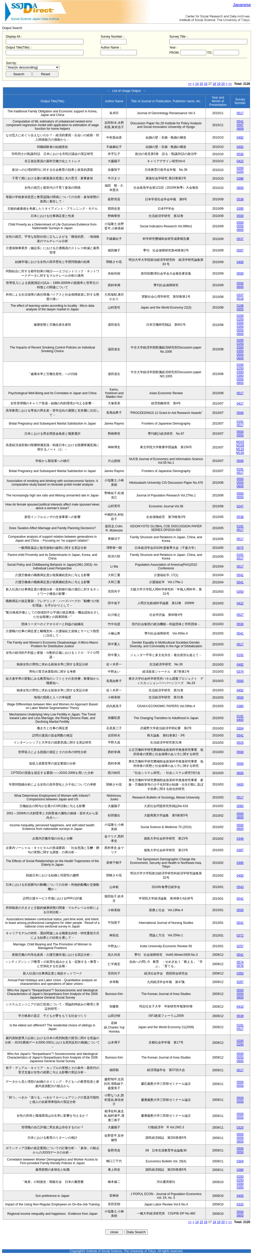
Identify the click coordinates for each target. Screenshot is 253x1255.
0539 (240, 199)
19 (218, 84)
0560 (240, 806)
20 (223, 84)
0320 (240, 1127)
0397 (240, 850)
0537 (240, 239)
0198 (240, 306)
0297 (240, 982)
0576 (240, 966)
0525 (240, 743)
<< (190, 84)
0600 (240, 188)
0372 (240, 935)
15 (201, 84)
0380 (240, 706)
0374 (240, 671)
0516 (240, 299)
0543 (240, 887)
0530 (240, 154)
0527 (240, 615)
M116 (240, 449)
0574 (240, 962)
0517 (240, 113)
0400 (240, 262)
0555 (240, 309)
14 (197, 84)
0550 (240, 226)
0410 (240, 1006)
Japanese (242, 5)
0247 (240, 506)
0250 (240, 172)
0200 (240, 168)
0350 (240, 327)
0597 (240, 125)
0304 (240, 728)
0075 (240, 548)
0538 (240, 517)
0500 (240, 216)
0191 (240, 422)
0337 (240, 295)
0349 (240, 839)
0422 (240, 161)
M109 (240, 445)
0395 (240, 208)
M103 (240, 442)
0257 (240, 946)
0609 (240, 129)
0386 (240, 178)
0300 (240, 323)
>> (230, 84)
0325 (240, 1204)
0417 (240, 403)
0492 (240, 137)
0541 (240, 121)
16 (205, 84)
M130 (240, 453)
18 (214, 84)
